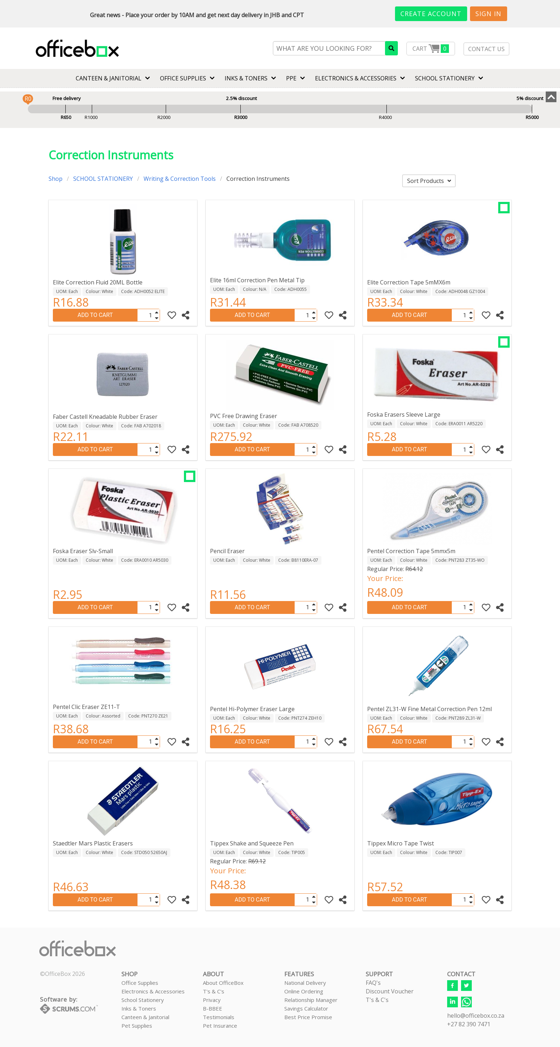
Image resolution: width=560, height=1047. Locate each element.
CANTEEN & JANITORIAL (108, 78)
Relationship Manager (311, 999)
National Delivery (305, 982)
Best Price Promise (308, 1017)
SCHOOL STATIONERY (445, 78)
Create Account (430, 13)
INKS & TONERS (246, 78)
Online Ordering (303, 991)
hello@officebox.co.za (475, 1015)
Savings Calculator (306, 1008)
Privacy (212, 999)
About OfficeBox (223, 982)
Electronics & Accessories (153, 991)
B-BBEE (212, 1008)
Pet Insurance (220, 1025)
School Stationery (142, 999)
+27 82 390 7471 (468, 1024)
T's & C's (213, 991)
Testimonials (218, 1017)
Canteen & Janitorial (145, 1017)
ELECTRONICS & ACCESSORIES (355, 78)
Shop (55, 179)
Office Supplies (183, 78)
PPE (291, 78)
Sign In (488, 13)
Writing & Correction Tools (180, 179)
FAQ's (373, 983)
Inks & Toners (138, 1008)
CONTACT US (486, 49)
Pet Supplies (136, 1025)
